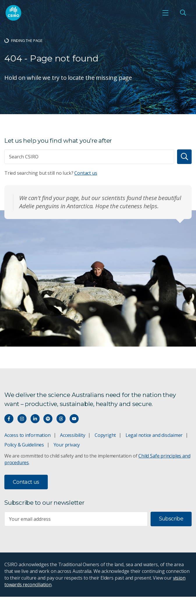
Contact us (85, 173)
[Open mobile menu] (165, 13)
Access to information (27, 435)
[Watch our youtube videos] (74, 418)
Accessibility (72, 435)
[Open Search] (183, 13)
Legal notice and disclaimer (154, 435)
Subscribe (171, 519)
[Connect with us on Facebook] (8, 418)
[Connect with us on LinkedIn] (35, 418)
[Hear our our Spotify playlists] (47, 418)
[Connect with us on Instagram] (22, 418)
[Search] (184, 156)
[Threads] (61, 418)
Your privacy (67, 445)
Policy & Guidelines (24, 445)
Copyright (105, 435)
